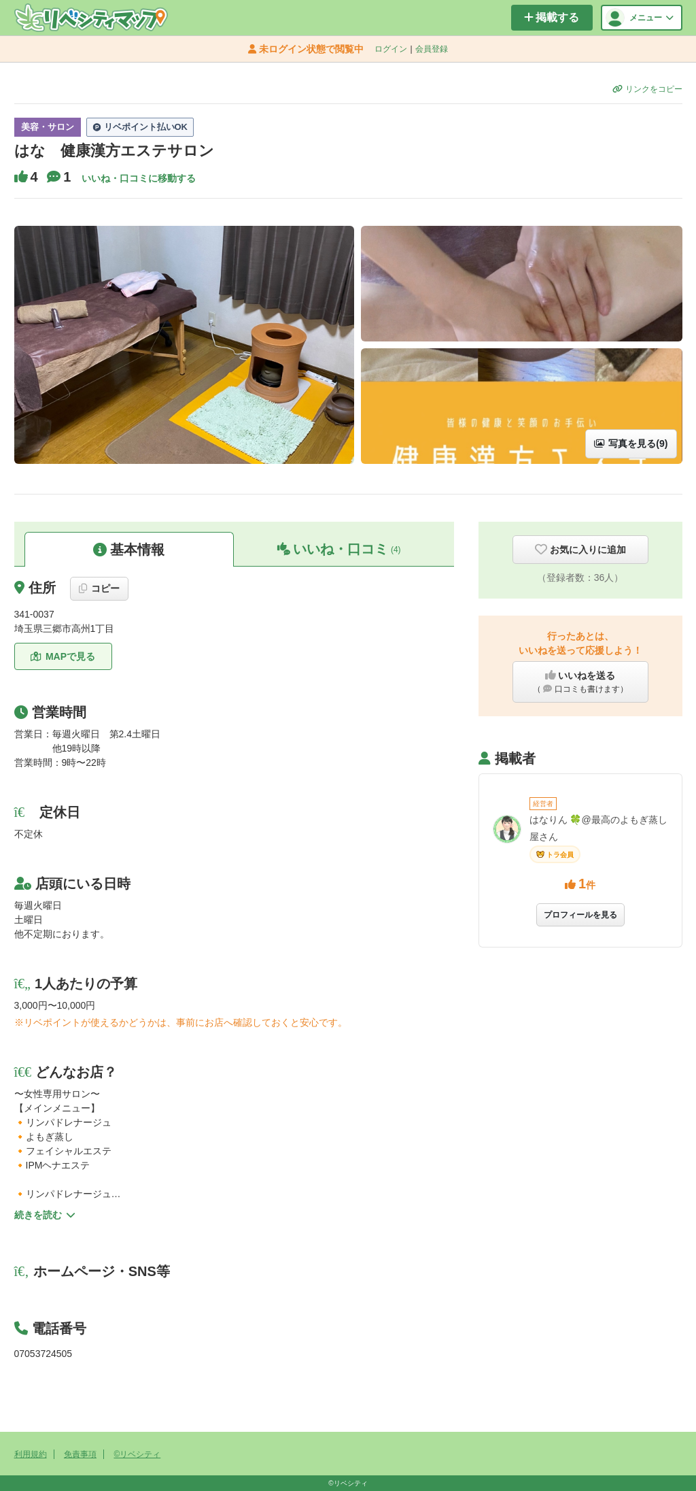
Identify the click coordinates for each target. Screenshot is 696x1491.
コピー (99, 588)
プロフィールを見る (580, 915)
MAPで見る (63, 656)
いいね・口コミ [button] (339, 548)
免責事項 (80, 1454)
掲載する (551, 17)
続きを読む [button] (44, 1214)
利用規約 (30, 1454)
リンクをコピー (647, 89)
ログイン (391, 49)
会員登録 (431, 49)
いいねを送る (580, 682)
